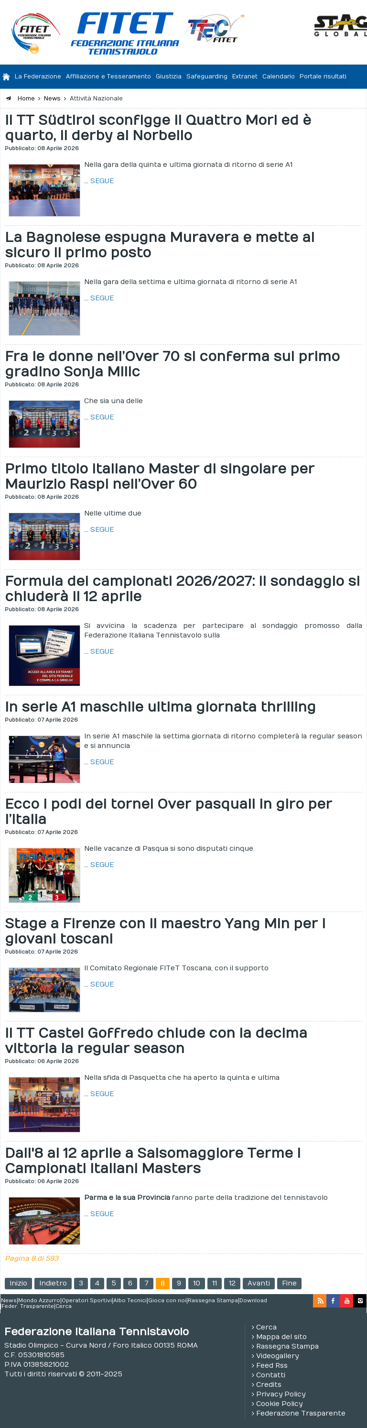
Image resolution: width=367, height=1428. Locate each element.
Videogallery (277, 1356)
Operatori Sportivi (87, 1301)
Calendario (278, 76)
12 (232, 1283)
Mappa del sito (281, 1337)
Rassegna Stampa (213, 1301)
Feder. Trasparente (27, 1306)
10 (196, 1283)
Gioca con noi (167, 1301)
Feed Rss (272, 1366)
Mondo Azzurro (39, 1301)
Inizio (18, 1283)
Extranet (245, 76)
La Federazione (38, 76)
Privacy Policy (280, 1394)
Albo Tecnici (130, 1301)
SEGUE (102, 181)
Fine (289, 1283)
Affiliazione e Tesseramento (108, 76)
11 (214, 1283)
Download (253, 1301)
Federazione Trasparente (300, 1413)
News (9, 1301)
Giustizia (169, 76)
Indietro (53, 1283)
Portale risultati (323, 76)
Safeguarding (206, 76)
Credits (268, 1385)
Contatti (270, 1375)
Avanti (259, 1283)
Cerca (63, 1306)
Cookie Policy (279, 1404)
